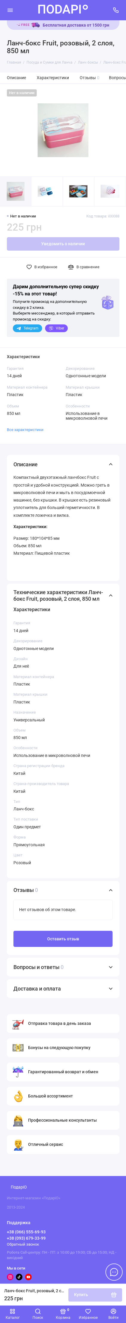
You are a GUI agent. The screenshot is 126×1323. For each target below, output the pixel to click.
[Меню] (10, 10)
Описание (16, 77)
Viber (56, 328)
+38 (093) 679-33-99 (26, 1238)
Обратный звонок (23, 1244)
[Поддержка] (116, 10)
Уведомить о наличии (63, 243)
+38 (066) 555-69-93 (26, 1232)
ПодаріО (19, 1187)
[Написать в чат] (114, 1272)
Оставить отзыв (63, 939)
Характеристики (53, 77)
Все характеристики (25, 429)
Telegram (27, 328)
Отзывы (90, 77)
